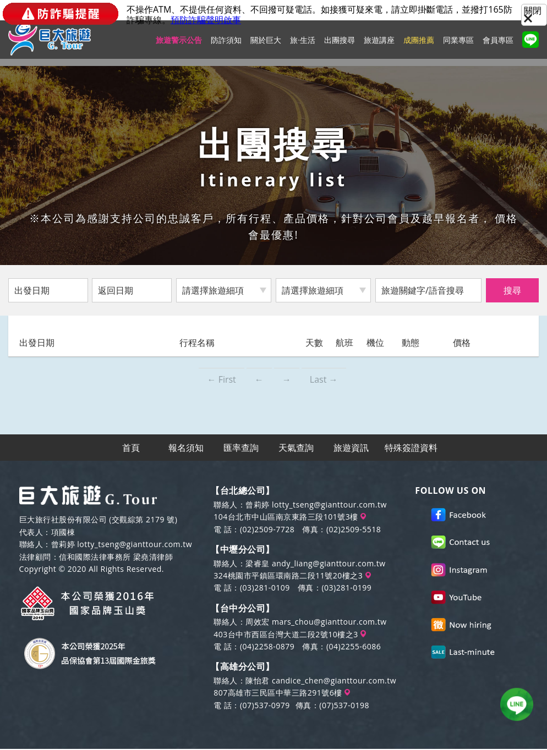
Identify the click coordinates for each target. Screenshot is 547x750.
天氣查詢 (296, 448)
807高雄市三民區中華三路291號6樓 (282, 693)
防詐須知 (226, 47)
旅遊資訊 (351, 448)
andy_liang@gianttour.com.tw (329, 564)
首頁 (131, 448)
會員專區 (498, 47)
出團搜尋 (339, 47)
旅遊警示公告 (179, 47)
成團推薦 (418, 47)
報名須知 (186, 448)
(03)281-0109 (265, 589)
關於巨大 (265, 47)
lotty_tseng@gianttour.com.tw (134, 546)
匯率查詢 (241, 448)
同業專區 (458, 47)
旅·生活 (302, 47)
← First (221, 379)
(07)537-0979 (265, 706)
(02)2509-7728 (267, 530)
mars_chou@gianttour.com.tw (329, 622)
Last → (324, 379)
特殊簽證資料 (411, 448)
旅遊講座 (379, 47)
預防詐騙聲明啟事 (206, 20)
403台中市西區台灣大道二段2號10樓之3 (290, 635)
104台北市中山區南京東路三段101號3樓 (290, 517)
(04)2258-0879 (267, 647)
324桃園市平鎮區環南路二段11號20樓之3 (292, 576)
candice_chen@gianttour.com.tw (334, 681)
